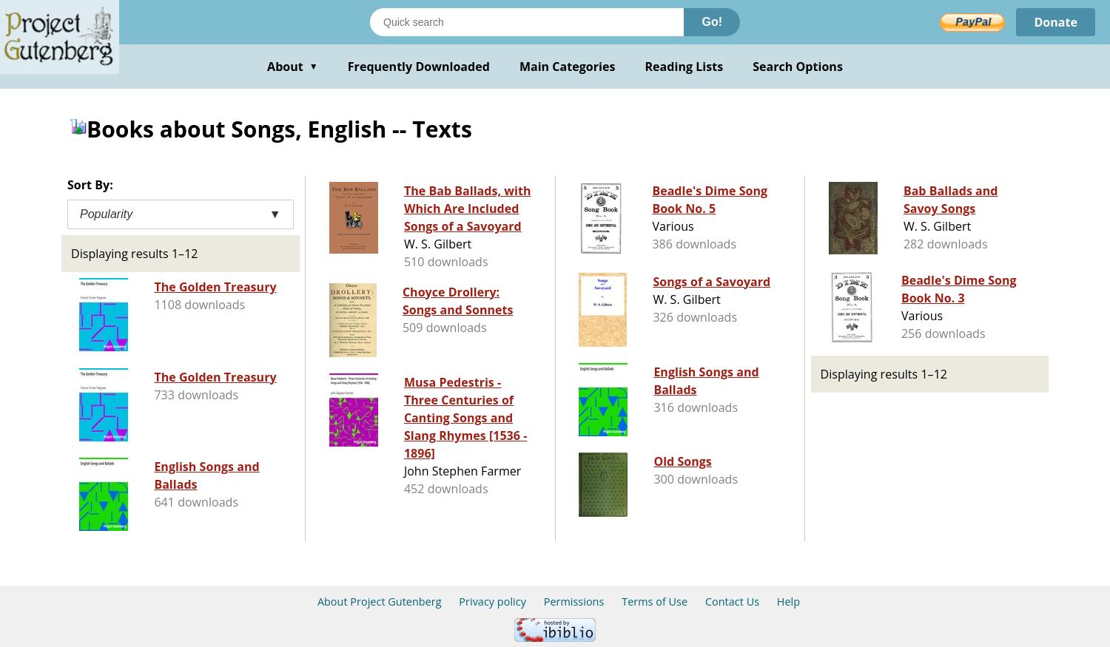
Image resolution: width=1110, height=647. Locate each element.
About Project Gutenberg (379, 602)
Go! (712, 22)
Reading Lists (684, 66)
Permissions (574, 602)
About (292, 66)
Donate (1055, 22)
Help (788, 602)
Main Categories (567, 66)
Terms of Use (654, 602)
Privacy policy (492, 602)
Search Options (798, 66)
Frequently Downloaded (419, 66)
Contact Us (732, 602)
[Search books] (527, 22)
